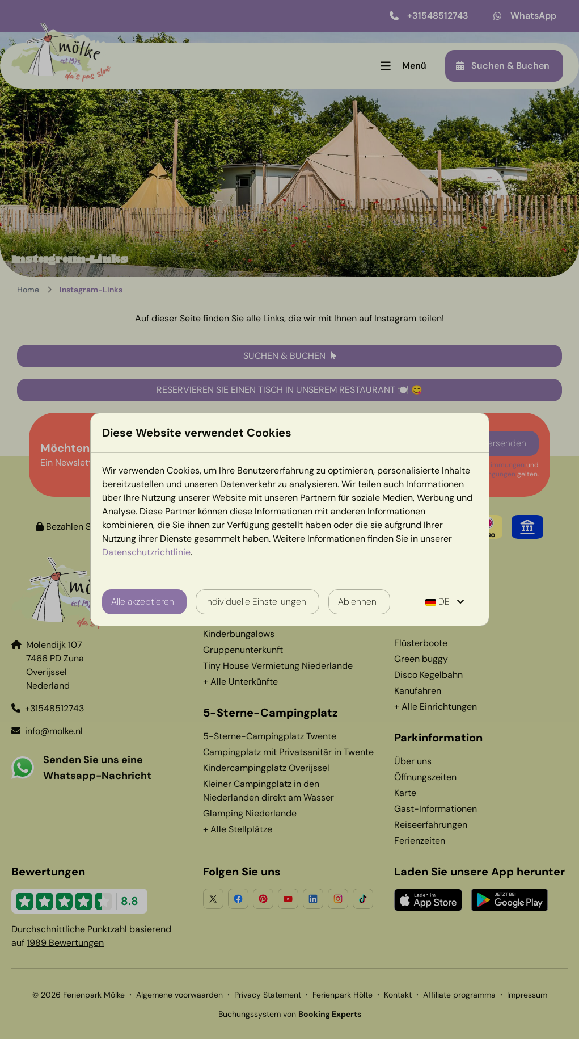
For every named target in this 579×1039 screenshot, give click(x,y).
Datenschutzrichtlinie (146, 552)
